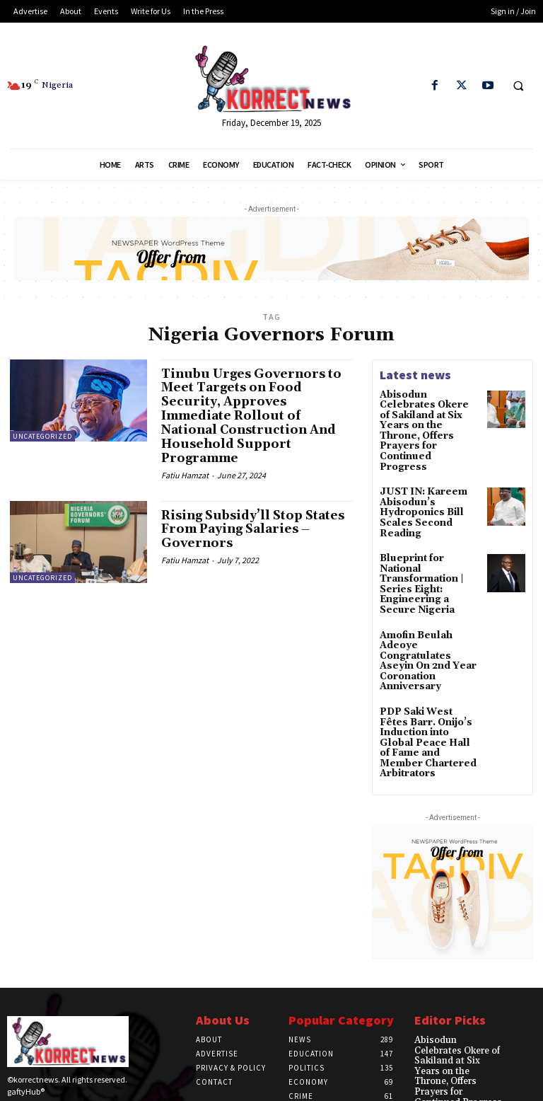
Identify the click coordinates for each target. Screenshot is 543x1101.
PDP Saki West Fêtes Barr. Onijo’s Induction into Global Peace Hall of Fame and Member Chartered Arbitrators (429, 674)
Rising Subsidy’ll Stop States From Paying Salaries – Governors (256, 529)
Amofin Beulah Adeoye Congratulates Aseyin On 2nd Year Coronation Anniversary (430, 608)
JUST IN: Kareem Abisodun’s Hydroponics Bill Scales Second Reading (418, 485)
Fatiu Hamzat (185, 474)
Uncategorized (42, 436)
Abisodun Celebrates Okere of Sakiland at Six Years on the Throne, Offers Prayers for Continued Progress (430, 418)
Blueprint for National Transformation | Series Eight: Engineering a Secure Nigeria (429, 546)
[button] (518, 86)
